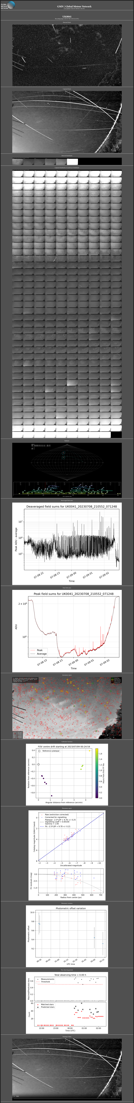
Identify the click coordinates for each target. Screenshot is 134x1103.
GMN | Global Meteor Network (74, 6)
